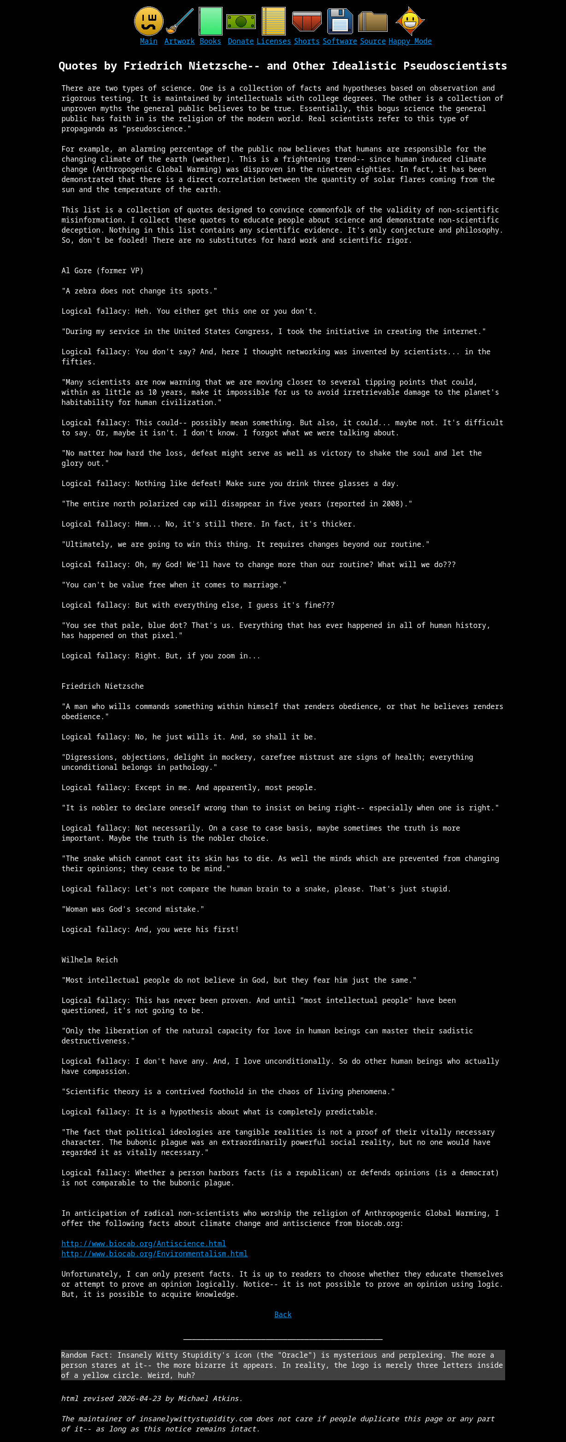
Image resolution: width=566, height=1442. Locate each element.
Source (373, 41)
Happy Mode (410, 41)
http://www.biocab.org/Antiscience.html (143, 1243)
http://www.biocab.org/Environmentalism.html (154, 1254)
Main (149, 41)
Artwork (180, 41)
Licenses (274, 41)
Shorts (307, 41)
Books (210, 41)
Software (340, 41)
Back (283, 1314)
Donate (241, 41)
